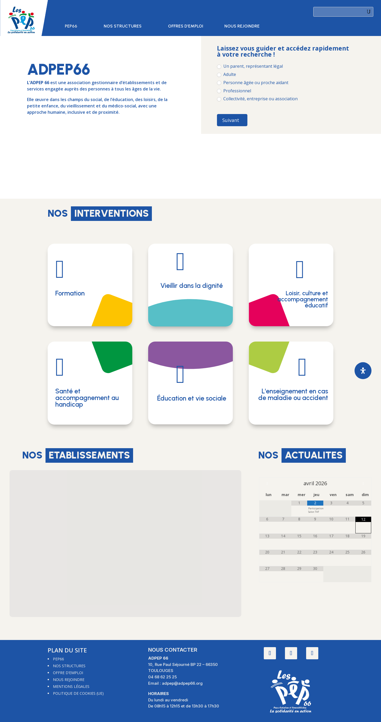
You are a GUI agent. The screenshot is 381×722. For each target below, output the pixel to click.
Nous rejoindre (242, 26)
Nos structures (123, 26)
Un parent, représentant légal (250, 66)
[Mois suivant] (363, 483)
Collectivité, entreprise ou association (257, 99)
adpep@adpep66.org (182, 683)
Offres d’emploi (185, 26)
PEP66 (71, 26)
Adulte (226, 74)
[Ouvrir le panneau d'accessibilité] (363, 370)
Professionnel (234, 91)
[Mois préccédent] (267, 483)
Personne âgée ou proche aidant (252, 82)
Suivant (230, 120)
